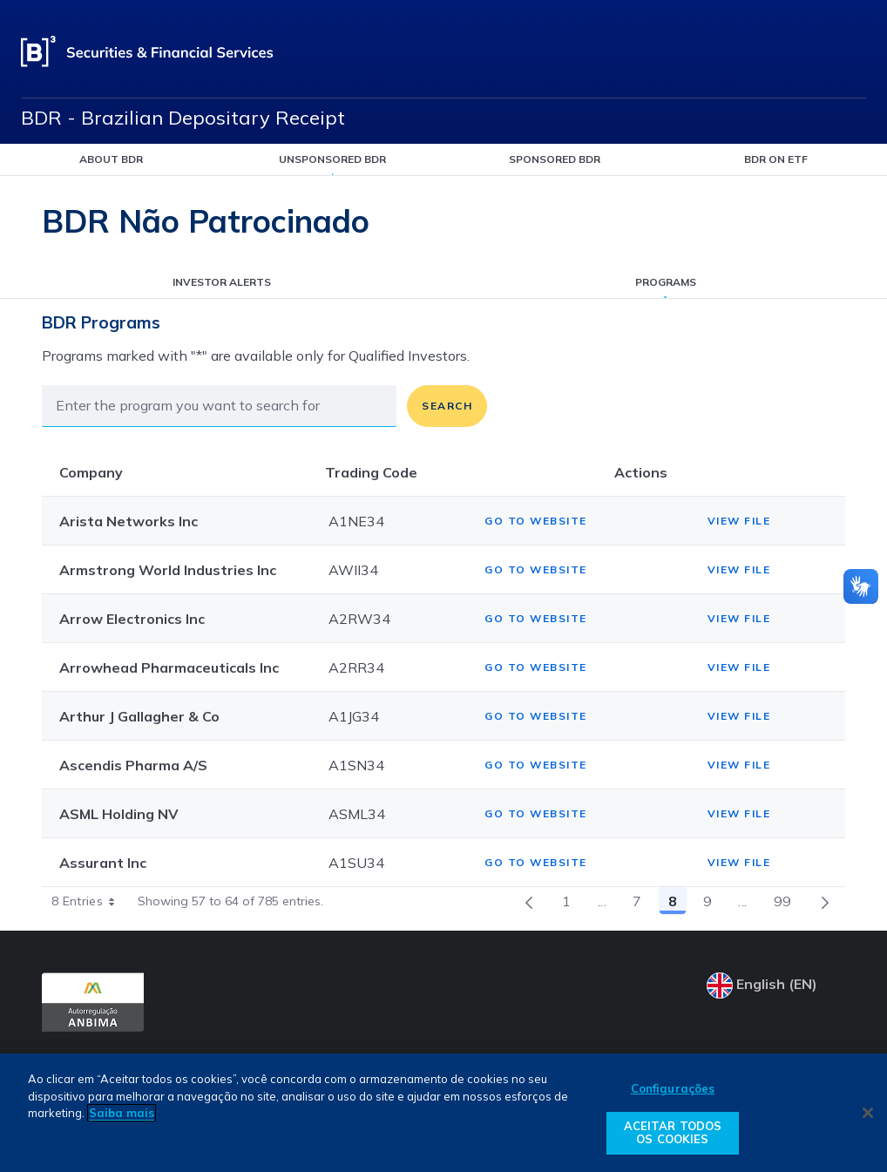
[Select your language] (776, 985)
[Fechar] (868, 1113)
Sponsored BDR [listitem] (554, 159)
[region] (443, 1112)
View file (739, 520)
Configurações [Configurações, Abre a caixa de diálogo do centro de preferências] (673, 1088)
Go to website (535, 520)
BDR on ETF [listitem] (776, 159)
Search (447, 405)
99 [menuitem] (788, 903)
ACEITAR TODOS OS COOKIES (673, 1133)
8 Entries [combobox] (89, 901)
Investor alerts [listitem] (222, 281)
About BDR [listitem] (111, 159)
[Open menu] (855, 52)
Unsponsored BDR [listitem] (332, 159)
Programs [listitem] (665, 281)
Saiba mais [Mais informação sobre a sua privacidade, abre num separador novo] (121, 1113)
